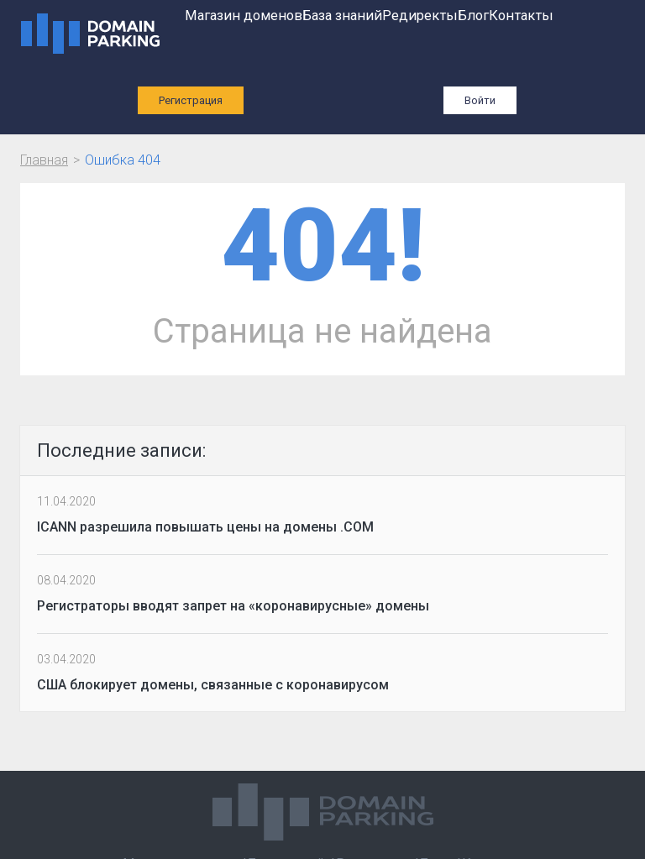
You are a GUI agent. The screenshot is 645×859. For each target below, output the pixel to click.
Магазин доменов (243, 16)
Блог (473, 16)
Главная (44, 160)
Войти (480, 100)
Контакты (521, 16)
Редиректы (420, 16)
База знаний (342, 16)
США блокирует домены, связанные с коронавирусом (213, 685)
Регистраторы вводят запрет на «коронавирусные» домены (233, 606)
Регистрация (191, 100)
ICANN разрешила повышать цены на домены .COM (205, 527)
